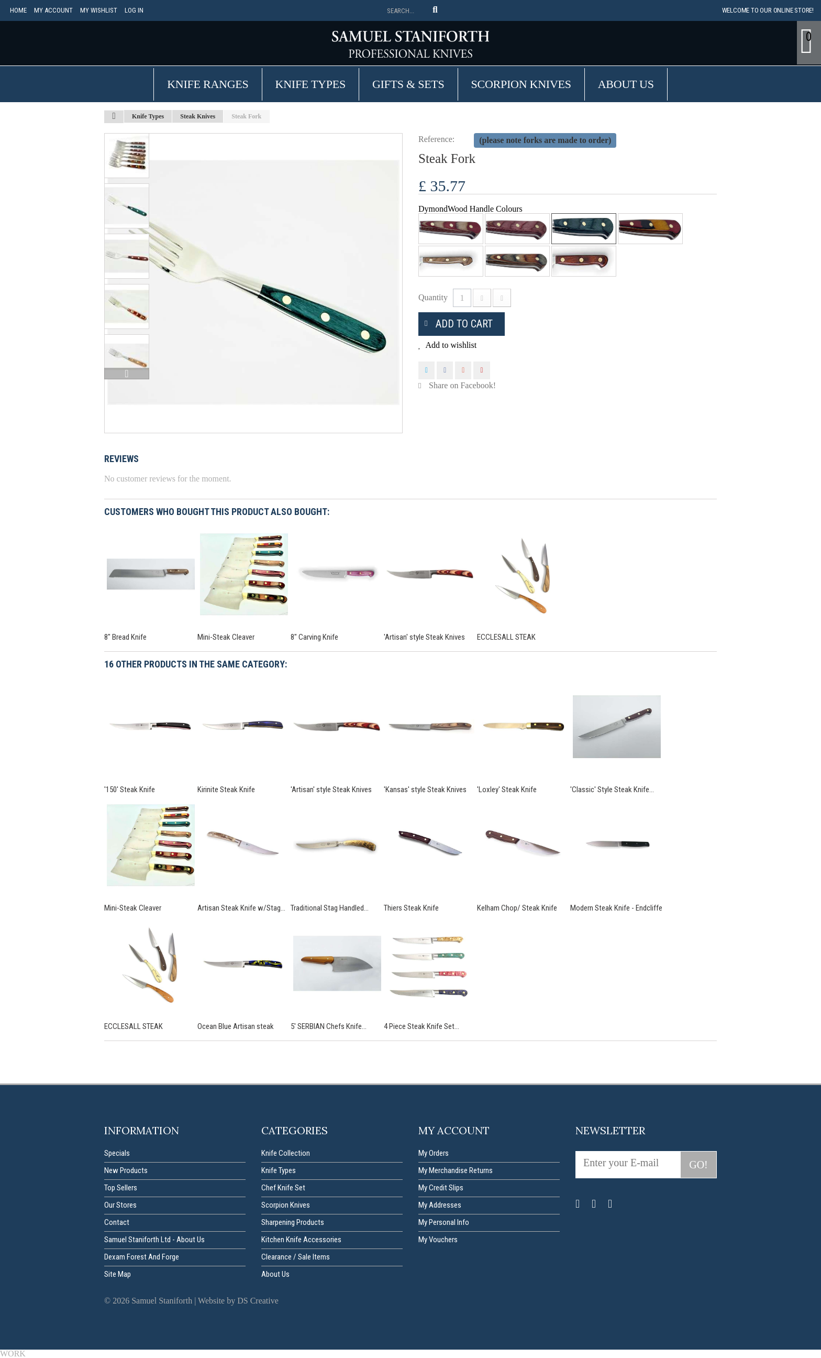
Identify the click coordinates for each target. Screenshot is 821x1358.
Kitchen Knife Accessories (301, 1239)
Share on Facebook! (462, 385)
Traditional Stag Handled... (330, 908)
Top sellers (120, 1187)
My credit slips (440, 1187)
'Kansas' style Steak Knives (425, 789)
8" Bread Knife (125, 637)
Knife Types (310, 84)
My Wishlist (98, 10)
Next (126, 373)
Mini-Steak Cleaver (225, 637)
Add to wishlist (450, 345)
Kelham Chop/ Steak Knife (517, 908)
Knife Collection (285, 1153)
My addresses (439, 1205)
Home (18, 10)
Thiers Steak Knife (411, 908)
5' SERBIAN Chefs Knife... (329, 1026)
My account (53, 10)
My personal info (443, 1222)
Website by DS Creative (238, 1300)
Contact (116, 1222)
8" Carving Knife (314, 637)
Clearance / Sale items (295, 1257)
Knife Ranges (207, 84)
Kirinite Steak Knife (226, 789)
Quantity (433, 297)
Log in (134, 10)
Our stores (120, 1205)
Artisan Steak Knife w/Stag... (241, 908)
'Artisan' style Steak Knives (424, 637)
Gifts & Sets (408, 84)
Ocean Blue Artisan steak (235, 1026)
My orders (433, 1153)
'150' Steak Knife (129, 789)
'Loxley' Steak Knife (507, 789)
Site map (117, 1274)
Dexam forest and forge (141, 1257)
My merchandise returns (455, 1170)
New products (126, 1170)
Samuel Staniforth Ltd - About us (154, 1239)
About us (626, 84)
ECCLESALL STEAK (506, 637)
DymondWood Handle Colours (471, 209)
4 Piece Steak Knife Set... (421, 1026)
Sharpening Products (292, 1222)
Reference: (436, 139)
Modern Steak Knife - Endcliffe (616, 908)
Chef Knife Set (283, 1187)
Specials (117, 1153)
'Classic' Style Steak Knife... (612, 789)
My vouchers (438, 1239)
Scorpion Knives (521, 84)
